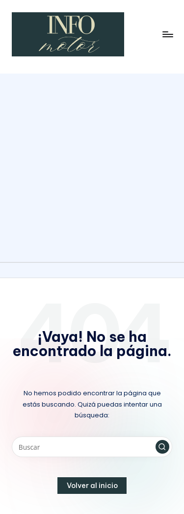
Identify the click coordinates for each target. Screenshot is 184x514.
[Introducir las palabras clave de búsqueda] (92, 447)
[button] (162, 447)
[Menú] (167, 34)
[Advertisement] (92, 165)
